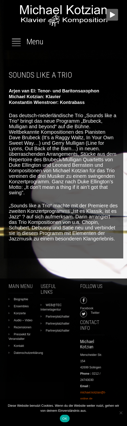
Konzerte (20, 313)
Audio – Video (23, 320)
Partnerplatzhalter (58, 316)
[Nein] (120, 412)
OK (64, 418)
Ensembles (21, 306)
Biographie (21, 299)
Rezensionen (22, 327)
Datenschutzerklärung (28, 353)
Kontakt (19, 346)
